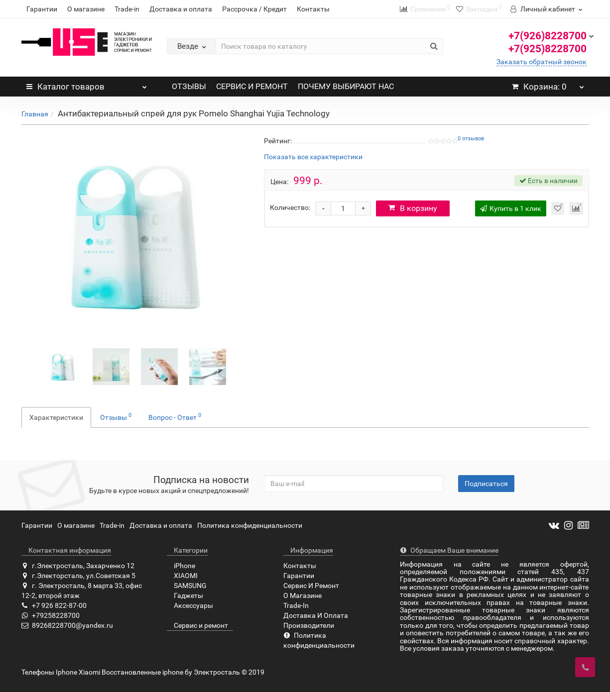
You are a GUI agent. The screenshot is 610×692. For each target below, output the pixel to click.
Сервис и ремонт (197, 625)
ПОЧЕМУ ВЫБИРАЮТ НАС (346, 86)
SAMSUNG (187, 586)
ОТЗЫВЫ (189, 86)
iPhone (181, 566)
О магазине (86, 9)
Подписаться (486, 484)
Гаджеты (185, 595)
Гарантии (41, 9)
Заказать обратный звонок (541, 62)
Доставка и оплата (180, 9)
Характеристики (56, 417)
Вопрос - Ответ (174, 416)
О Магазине (302, 595)
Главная (34, 114)
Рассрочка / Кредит (254, 9)
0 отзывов (471, 138)
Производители (308, 625)
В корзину (412, 208)
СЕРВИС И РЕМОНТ (252, 86)
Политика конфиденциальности (249, 525)
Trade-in (127, 9)
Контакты (313, 9)
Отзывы (115, 416)
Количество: (290, 207)
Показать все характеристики (313, 157)
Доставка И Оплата (315, 615)
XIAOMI (182, 576)
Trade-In (296, 605)
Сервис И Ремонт (311, 586)
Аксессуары (190, 605)
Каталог (86, 84)
